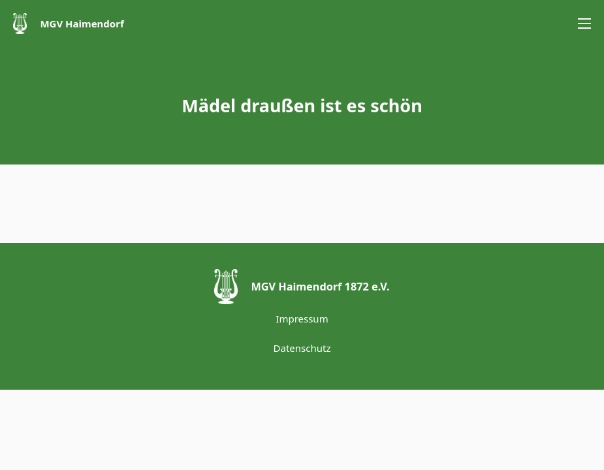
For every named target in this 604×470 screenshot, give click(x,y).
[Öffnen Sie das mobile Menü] (584, 23)
